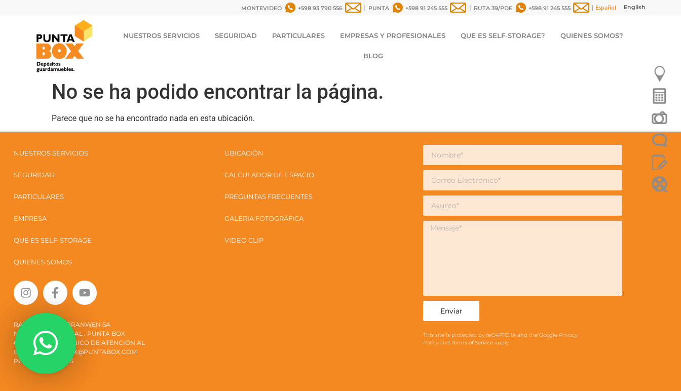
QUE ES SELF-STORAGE (53, 240)
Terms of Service (473, 342)
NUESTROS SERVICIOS (161, 35)
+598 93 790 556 (320, 8)
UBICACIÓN (243, 153)
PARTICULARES (298, 35)
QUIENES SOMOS (43, 262)
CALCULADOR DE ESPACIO (269, 175)
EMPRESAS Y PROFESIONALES (392, 35)
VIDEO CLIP (243, 240)
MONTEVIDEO (261, 8)
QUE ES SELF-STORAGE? (503, 35)
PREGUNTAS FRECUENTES (268, 196)
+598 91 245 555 (426, 8)
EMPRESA (30, 218)
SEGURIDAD (236, 35)
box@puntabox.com (100, 352)
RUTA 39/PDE (493, 8)
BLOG (373, 56)
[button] (45, 343)
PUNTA (378, 8)
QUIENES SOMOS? (591, 35)
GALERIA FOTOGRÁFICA (264, 218)
